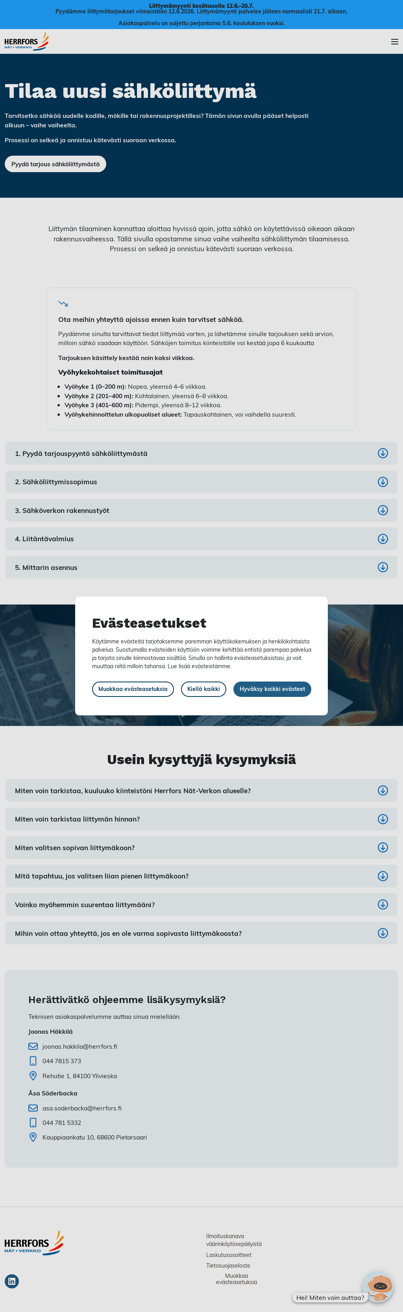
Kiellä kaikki (203, 689)
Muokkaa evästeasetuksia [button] (133, 689)
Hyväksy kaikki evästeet (272, 689)
